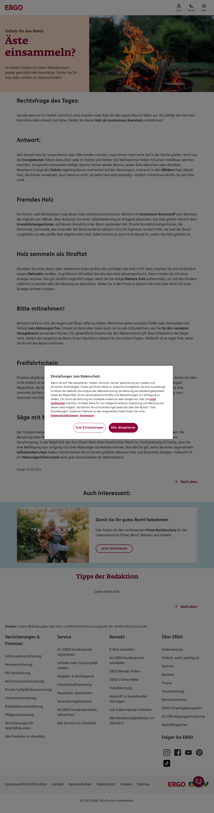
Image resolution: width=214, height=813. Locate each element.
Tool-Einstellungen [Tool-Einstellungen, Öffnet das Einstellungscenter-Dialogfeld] (89, 427)
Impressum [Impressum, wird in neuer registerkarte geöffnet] (86, 415)
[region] (109, 402)
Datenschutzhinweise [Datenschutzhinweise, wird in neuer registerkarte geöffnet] (64, 415)
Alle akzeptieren (123, 427)
